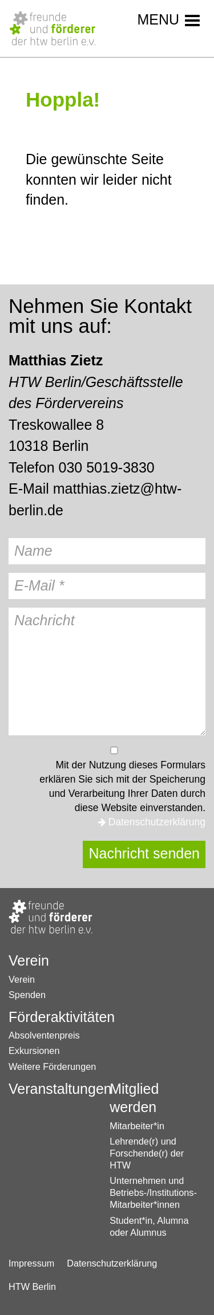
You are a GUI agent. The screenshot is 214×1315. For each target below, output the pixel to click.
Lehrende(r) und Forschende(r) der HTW (147, 1153)
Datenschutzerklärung (156, 822)
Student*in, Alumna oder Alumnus (149, 1226)
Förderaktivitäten (53, 1017)
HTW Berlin (32, 1286)
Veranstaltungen (53, 1089)
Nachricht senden (144, 853)
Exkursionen (34, 1050)
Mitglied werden (134, 1098)
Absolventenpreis (44, 1035)
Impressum (31, 1263)
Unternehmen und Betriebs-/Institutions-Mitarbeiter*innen (149, 1192)
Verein (29, 960)
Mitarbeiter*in (137, 1126)
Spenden (27, 995)
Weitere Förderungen (52, 1066)
